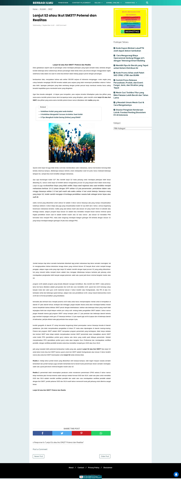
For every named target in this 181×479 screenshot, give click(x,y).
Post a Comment (40, 450)
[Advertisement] (72, 46)
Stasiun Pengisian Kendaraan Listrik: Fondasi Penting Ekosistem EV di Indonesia (130, 112)
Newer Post (38, 457)
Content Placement (81, 3)
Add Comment (61, 26)
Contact (80, 468)
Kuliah (98, 3)
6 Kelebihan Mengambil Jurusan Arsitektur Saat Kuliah (62, 115)
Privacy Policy (94, 468)
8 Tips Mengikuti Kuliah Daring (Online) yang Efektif (60, 118)
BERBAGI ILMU (43, 3)
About (69, 468)
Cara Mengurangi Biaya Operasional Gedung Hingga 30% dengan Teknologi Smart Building (129, 58)
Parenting (130, 3)
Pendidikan (63, 3)
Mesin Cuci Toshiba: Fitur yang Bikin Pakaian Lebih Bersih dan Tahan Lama (131, 95)
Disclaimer (109, 468)
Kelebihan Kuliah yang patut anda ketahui (57, 112)
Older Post (105, 457)
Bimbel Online (112, 3)
